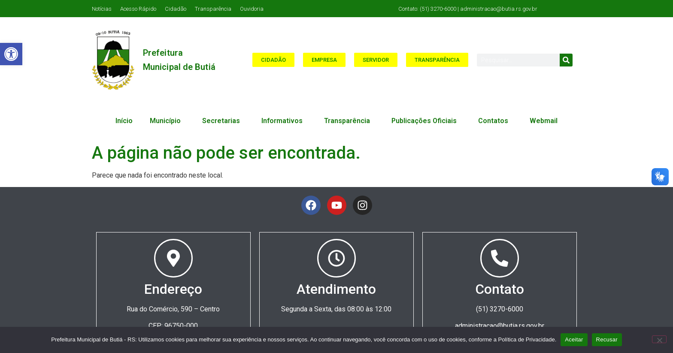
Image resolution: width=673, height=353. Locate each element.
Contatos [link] (495, 121)
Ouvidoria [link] (252, 9)
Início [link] (124, 121)
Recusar (607, 339)
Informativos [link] (284, 121)
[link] (11, 54)
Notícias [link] (102, 9)
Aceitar (574, 339)
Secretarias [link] (223, 121)
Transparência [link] (213, 9)
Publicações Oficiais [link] (426, 121)
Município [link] (167, 121)
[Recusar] (659, 339)
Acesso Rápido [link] (138, 9)
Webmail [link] (544, 121)
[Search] (566, 60)
